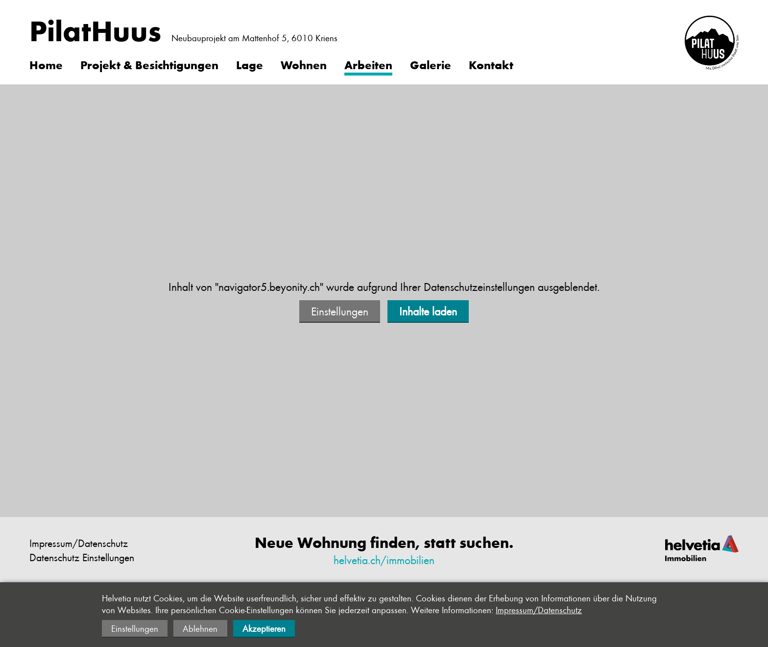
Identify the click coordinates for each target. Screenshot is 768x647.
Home (46, 64)
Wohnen (304, 64)
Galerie (430, 64)
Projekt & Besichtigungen (149, 64)
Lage (249, 64)
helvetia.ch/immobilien (384, 560)
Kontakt (491, 64)
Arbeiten (368, 64)
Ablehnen (200, 628)
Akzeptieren (264, 628)
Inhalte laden (428, 311)
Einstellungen (339, 311)
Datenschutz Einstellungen (81, 557)
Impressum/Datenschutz (78, 543)
